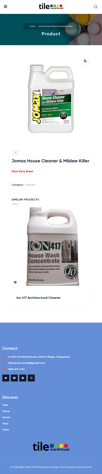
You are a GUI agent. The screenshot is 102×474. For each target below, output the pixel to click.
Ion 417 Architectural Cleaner (38, 297)
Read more (15, 282)
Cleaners (30, 185)
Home (32, 26)
